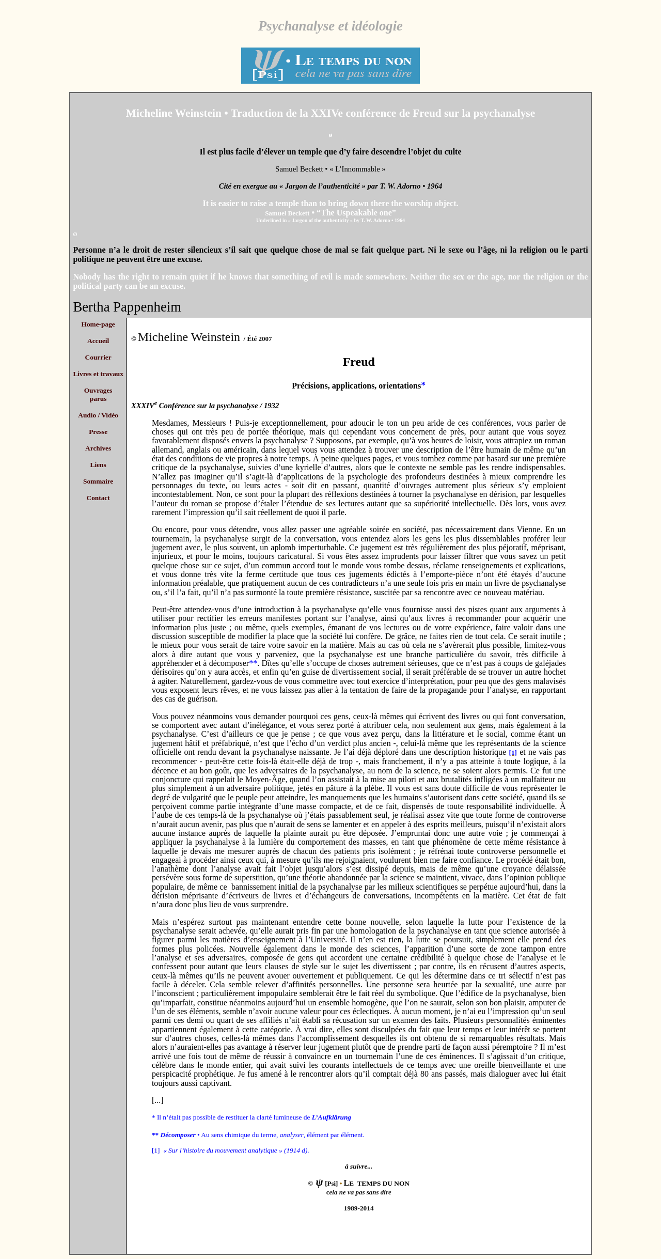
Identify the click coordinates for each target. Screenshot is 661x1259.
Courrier (98, 357)
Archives (98, 448)
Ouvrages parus (98, 394)
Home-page (98, 324)
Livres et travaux (98, 374)
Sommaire (98, 481)
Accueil (98, 341)
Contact (98, 498)
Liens (98, 465)
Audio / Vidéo (98, 415)
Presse (98, 432)
